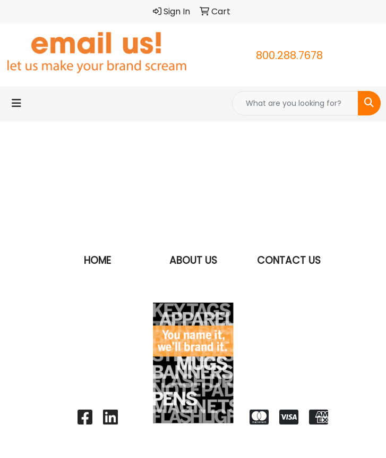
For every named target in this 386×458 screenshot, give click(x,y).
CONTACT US (289, 260)
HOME (97, 260)
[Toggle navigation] (16, 103)
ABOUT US (193, 260)
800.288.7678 (289, 55)
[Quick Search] (295, 103)
